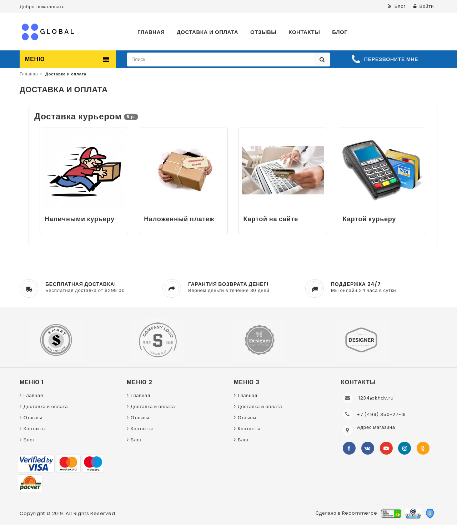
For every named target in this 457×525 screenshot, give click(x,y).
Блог (29, 439)
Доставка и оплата (46, 406)
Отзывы (33, 417)
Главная (29, 74)
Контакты (35, 428)
